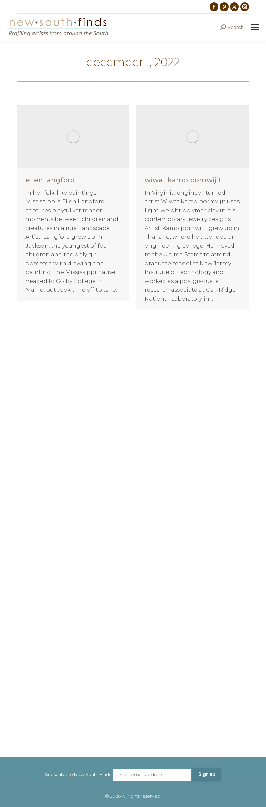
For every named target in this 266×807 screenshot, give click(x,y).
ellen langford (50, 180)
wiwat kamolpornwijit (183, 180)
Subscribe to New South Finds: (118, 774)
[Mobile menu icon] (254, 27)
